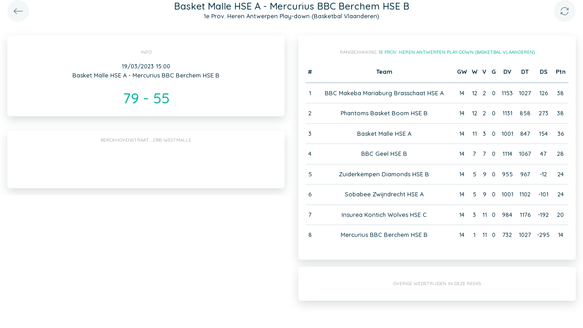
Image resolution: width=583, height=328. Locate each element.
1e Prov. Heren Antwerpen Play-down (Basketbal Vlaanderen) (456, 52)
